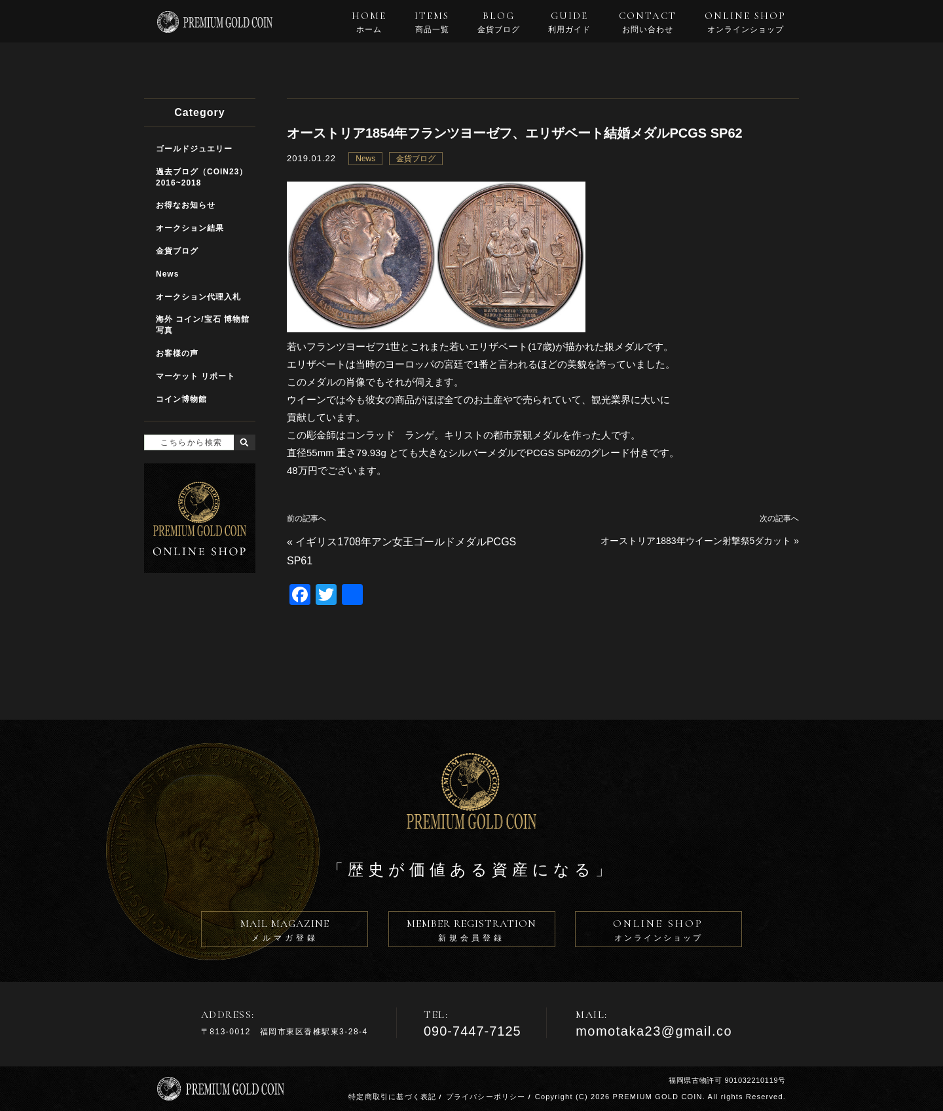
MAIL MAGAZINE (284, 932)
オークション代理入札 (198, 297)
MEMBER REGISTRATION (472, 932)
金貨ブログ (415, 158)
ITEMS (432, 22)
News (365, 158)
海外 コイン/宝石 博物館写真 (203, 325)
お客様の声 (177, 353)
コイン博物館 (181, 399)
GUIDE (569, 22)
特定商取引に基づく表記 (392, 1097)
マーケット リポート (195, 376)
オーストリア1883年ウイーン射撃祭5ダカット (696, 541)
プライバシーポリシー (486, 1097)
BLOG (498, 22)
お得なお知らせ (185, 205)
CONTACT (647, 22)
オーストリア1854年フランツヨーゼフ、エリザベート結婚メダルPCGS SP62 (515, 133)
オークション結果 (190, 228)
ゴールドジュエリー (194, 148)
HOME (369, 22)
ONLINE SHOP (745, 22)
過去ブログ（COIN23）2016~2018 (202, 177)
